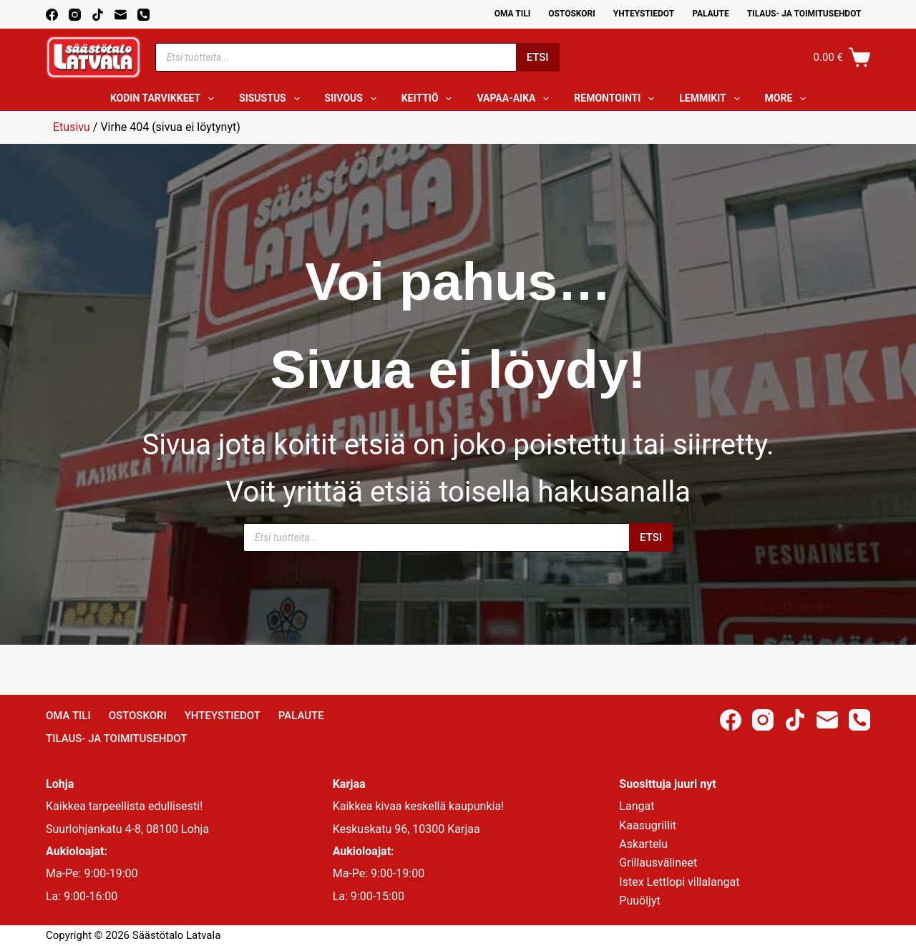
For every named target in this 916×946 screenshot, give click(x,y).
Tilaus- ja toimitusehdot (804, 14)
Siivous (353, 98)
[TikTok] (98, 15)
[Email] (120, 15)
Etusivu (71, 127)
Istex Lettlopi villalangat (679, 882)
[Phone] (143, 15)
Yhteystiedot (643, 14)
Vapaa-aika (516, 98)
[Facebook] (52, 15)
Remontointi (617, 98)
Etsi (538, 57)
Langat (636, 806)
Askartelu (643, 844)
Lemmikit (712, 98)
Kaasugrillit (647, 825)
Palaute (710, 14)
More (788, 98)
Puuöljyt (639, 900)
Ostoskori (571, 14)
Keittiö (429, 98)
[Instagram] (75, 15)
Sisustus (272, 98)
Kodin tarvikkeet (165, 98)
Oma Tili (512, 14)
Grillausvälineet (658, 862)
